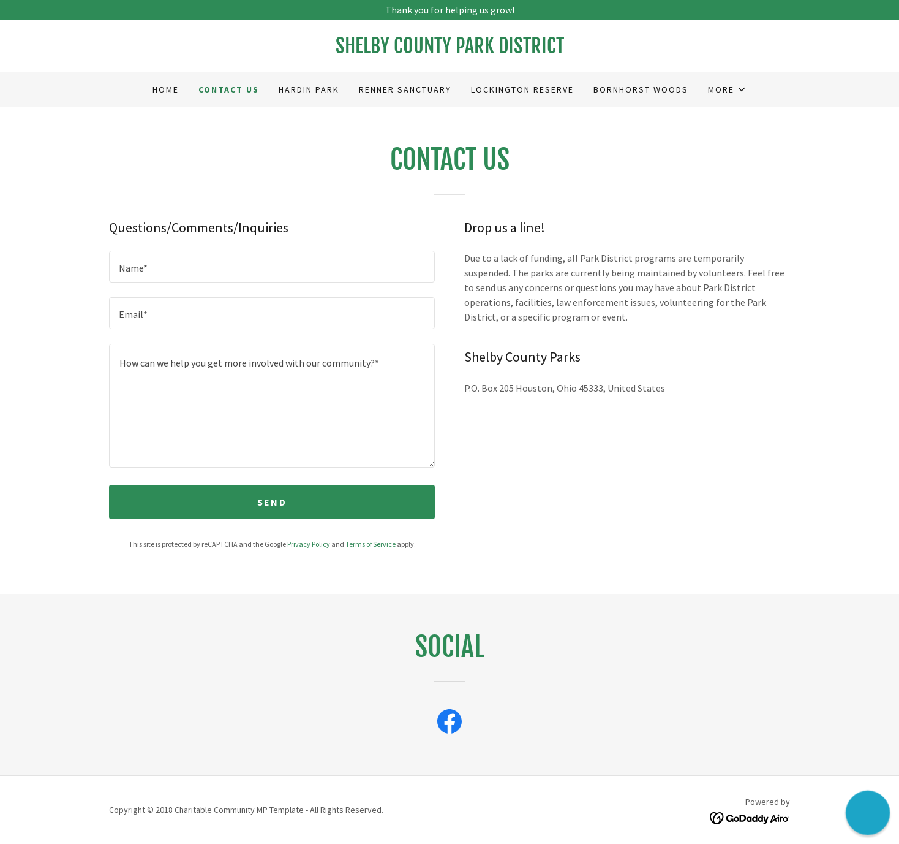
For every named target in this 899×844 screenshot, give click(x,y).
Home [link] (165, 89)
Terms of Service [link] (370, 544)
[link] (449, 50)
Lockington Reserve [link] (522, 89)
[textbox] (272, 267)
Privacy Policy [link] (308, 544)
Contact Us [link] (228, 89)
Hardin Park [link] (309, 89)
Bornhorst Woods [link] (640, 89)
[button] (727, 89)
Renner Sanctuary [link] (405, 89)
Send (272, 502)
